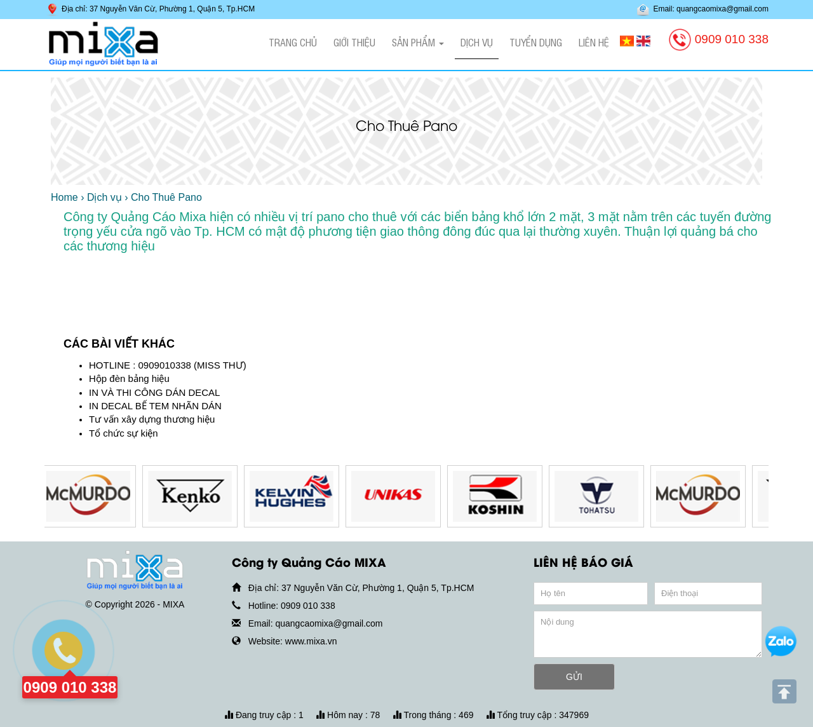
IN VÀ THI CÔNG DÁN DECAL (154, 392)
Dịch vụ (476, 42)
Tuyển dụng (535, 42)
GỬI (574, 677)
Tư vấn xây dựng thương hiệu (152, 419)
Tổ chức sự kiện (123, 433)
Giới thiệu (354, 42)
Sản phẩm (418, 42)
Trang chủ (293, 42)
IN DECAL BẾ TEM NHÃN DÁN (155, 405)
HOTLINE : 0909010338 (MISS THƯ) (167, 365)
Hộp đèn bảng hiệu (129, 378)
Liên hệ (594, 42)
